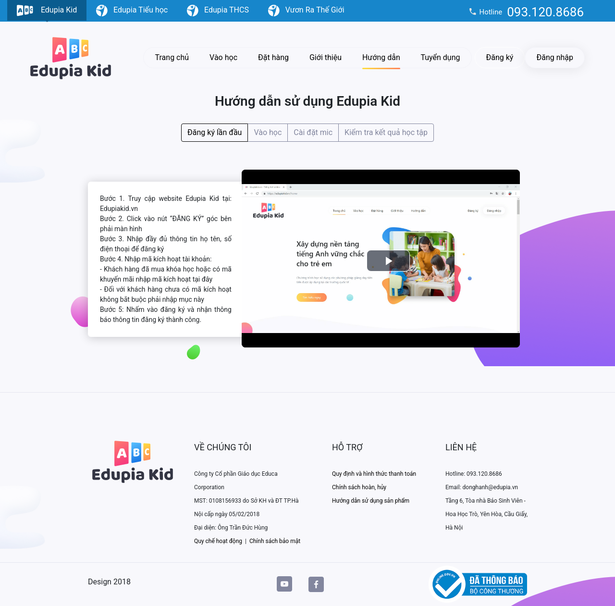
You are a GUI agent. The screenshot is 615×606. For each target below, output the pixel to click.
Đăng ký (500, 57)
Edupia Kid (46, 13)
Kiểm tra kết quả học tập (386, 132)
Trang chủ (172, 57)
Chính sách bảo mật (274, 541)
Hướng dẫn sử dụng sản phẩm (370, 500)
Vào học (223, 57)
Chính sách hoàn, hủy (359, 487)
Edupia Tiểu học (132, 10)
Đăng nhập (554, 57)
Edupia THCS (218, 10)
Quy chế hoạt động (218, 541)
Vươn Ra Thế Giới (306, 10)
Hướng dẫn (381, 57)
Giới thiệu (325, 57)
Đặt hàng (273, 57)
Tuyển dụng (440, 57)
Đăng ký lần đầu (214, 132)
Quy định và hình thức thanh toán (374, 473)
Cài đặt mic (313, 132)
